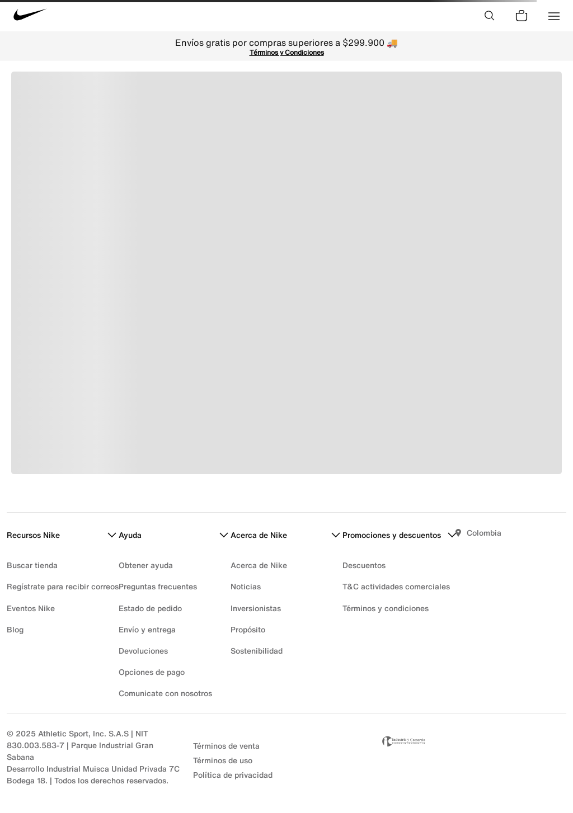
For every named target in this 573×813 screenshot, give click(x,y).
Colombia (484, 532)
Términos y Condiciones (287, 52)
